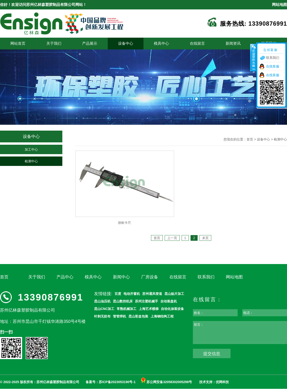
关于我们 (53, 43)
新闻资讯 (233, 43)
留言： (199, 324)
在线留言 (197, 43)
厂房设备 (149, 277)
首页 (250, 139)
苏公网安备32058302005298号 (166, 382)
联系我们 (206, 277)
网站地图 (279, 5)
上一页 (172, 238)
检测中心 (31, 161)
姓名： (199, 313)
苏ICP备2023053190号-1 (117, 382)
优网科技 (222, 382)
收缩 (253, 57)
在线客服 (272, 66)
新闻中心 (121, 277)
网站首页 (17, 43)
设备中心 (125, 43)
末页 (205, 238)
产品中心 (64, 277)
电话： (248, 313)
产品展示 (89, 43)
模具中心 (161, 43)
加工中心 (31, 149)
